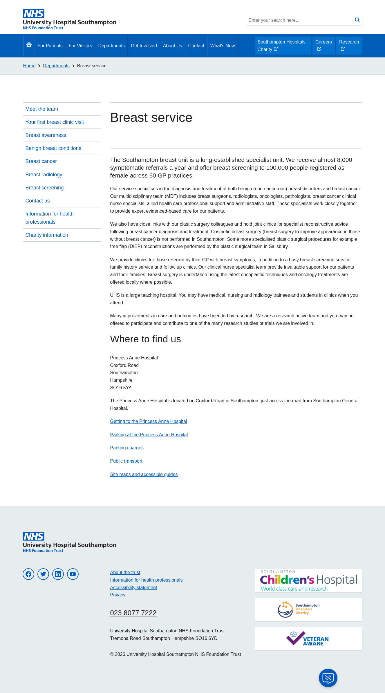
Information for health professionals (50, 218)
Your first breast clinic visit (55, 122)
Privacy (117, 594)
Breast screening (45, 188)
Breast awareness (46, 135)
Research (349, 47)
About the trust (125, 572)
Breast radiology (44, 175)
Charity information (47, 235)
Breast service (91, 65)
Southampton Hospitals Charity (281, 47)
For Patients (50, 45)
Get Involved (144, 45)
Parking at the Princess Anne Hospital (149, 434)
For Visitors (80, 45)
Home (29, 65)
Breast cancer (41, 161)
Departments (111, 45)
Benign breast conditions (54, 148)
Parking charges (127, 447)
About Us (172, 45)
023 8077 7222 (133, 613)
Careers (323, 47)
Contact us (38, 201)
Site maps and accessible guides (144, 474)
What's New (222, 45)
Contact (196, 45)
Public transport (126, 461)
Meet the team (42, 109)
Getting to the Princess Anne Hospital (148, 421)
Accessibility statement (133, 587)
